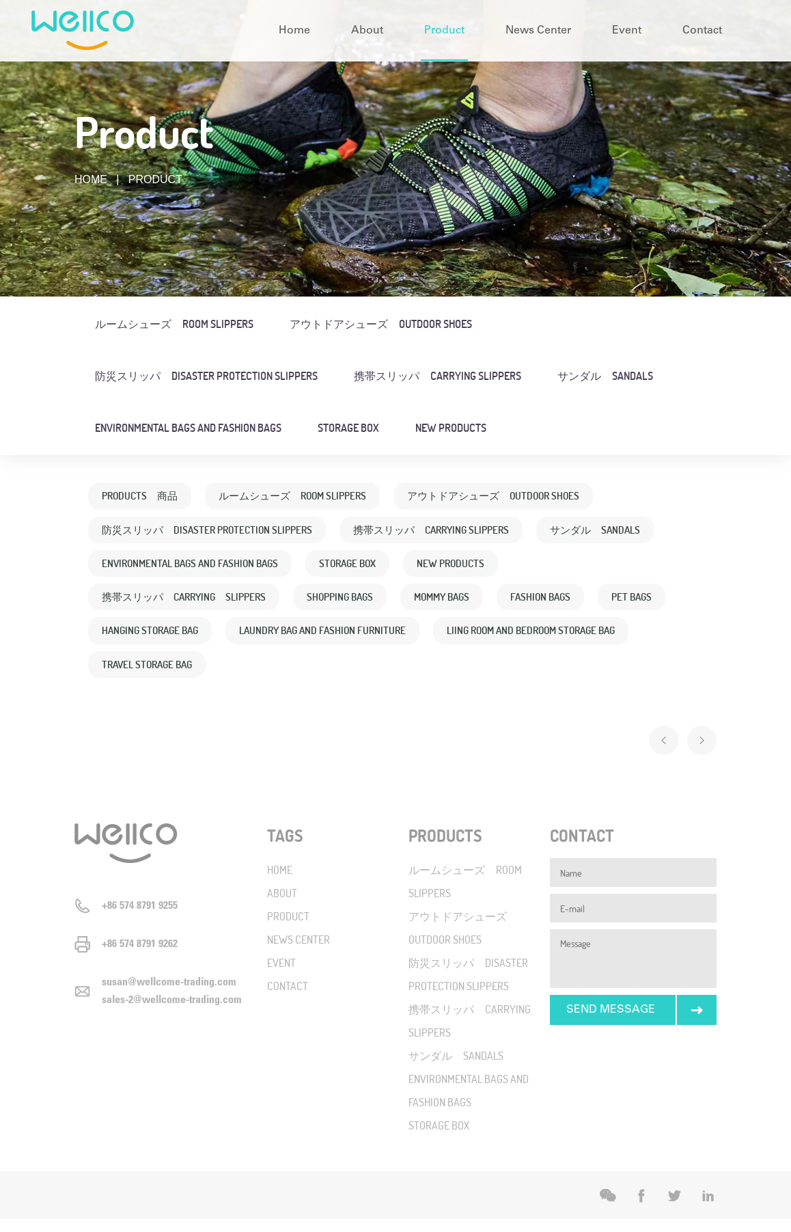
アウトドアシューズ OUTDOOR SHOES (381, 323)
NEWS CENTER (298, 952)
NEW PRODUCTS (450, 427)
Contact (702, 30)
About (367, 30)
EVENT (281, 975)
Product (444, 30)
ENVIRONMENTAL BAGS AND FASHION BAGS (188, 427)
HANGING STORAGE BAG (237, 638)
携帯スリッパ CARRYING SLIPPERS (437, 375)
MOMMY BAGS (461, 603)
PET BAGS (123, 638)
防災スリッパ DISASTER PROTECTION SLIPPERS (206, 375)
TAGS (285, 848)
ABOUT (282, 906)
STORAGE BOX (348, 427)
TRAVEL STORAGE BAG (372, 674)
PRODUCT (288, 929)
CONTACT (287, 998)
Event (626, 30)
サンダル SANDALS (605, 375)
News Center (538, 30)
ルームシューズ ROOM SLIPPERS (174, 323)
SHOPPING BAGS (354, 603)
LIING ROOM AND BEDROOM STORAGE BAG (192, 674)
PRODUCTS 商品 (142, 496)
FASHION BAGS (564, 603)
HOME (90, 179)
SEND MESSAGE (610, 1022)
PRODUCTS (445, 848)
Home (294, 30)
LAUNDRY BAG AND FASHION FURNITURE (417, 638)
